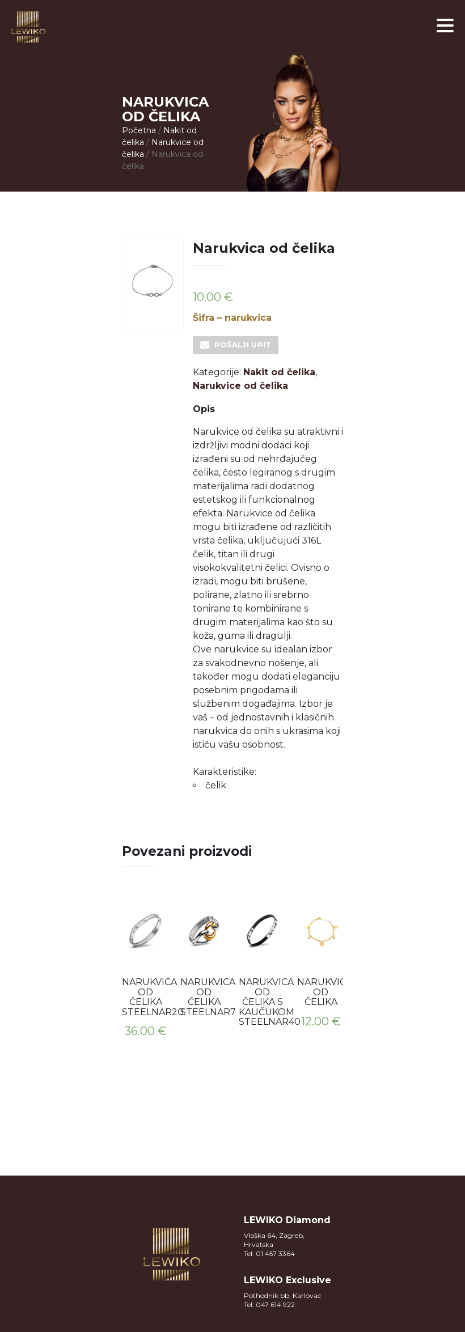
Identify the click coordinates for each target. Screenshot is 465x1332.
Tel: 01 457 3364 (269, 1253)
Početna (139, 130)
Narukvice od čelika (240, 385)
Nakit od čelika (279, 372)
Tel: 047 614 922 (269, 1304)
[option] (145, 970)
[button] (445, 25)
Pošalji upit (243, 344)
